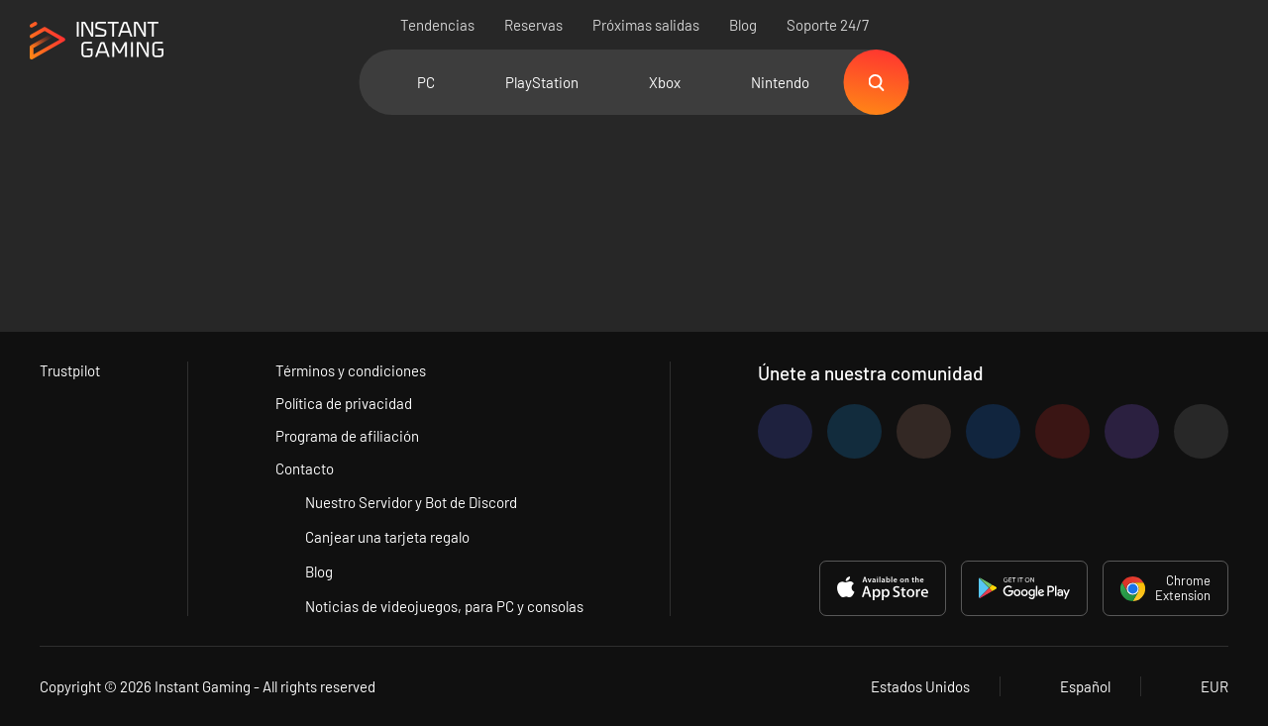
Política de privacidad (343, 403)
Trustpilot (70, 370)
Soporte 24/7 (828, 25)
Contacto (304, 468)
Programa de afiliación (347, 436)
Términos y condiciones (350, 370)
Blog (743, 25)
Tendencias (437, 25)
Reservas (533, 25)
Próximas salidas (645, 25)
